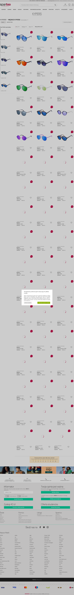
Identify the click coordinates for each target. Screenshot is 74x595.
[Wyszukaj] (55, 4)
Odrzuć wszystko (28, 302)
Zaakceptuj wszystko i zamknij (43, 302)
